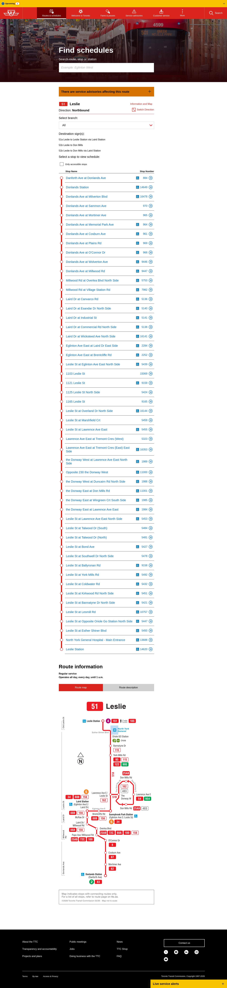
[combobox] (106, 67)
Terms (25, 976)
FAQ (119, 956)
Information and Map (141, 104)
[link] (106, 91)
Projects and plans (32, 956)
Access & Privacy (50, 976)
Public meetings (77, 942)
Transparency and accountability (39, 949)
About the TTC (30, 942)
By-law (35, 976)
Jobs (72, 949)
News (120, 942)
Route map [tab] (81, 687)
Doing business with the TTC (84, 956)
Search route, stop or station (77, 59)
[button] (113, 3)
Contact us (184, 943)
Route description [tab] (128, 687)
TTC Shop (122, 949)
